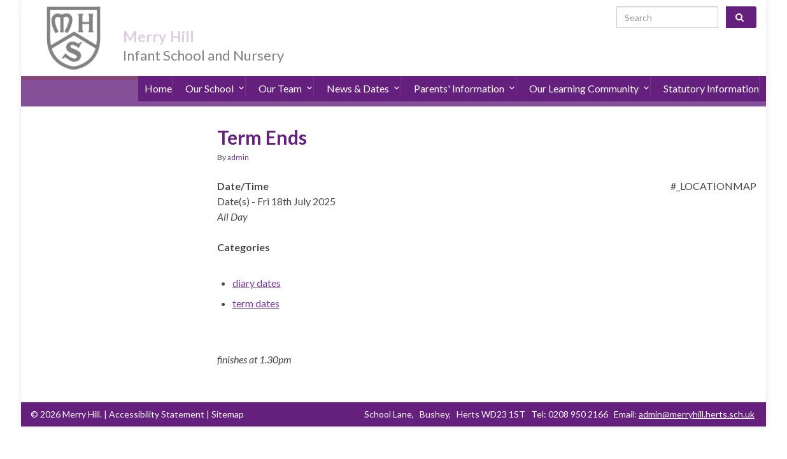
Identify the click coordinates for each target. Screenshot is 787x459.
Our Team (286, 76)
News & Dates (364, 76)
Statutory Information (711, 76)
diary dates (256, 265)
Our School (215, 76)
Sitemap (227, 396)
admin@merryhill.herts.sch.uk (697, 396)
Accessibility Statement (156, 396)
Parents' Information (465, 76)
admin (238, 140)
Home (158, 76)
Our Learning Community (589, 76)
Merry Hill (174, 20)
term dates (256, 286)
